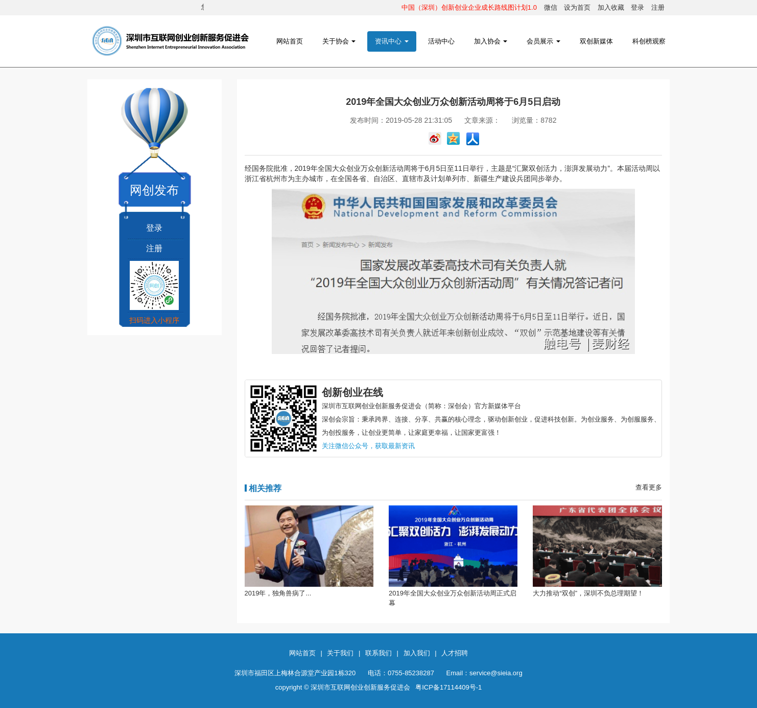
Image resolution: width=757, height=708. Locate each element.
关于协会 (339, 41)
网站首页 (289, 41)
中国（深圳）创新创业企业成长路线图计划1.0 (469, 7)
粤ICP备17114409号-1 (448, 687)
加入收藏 (611, 7)
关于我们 (340, 653)
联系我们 (378, 653)
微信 (550, 7)
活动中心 (441, 41)
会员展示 (543, 41)
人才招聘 (454, 653)
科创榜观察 (649, 41)
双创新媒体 (596, 41)
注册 (658, 7)
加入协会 (491, 41)
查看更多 (648, 487)
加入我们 (417, 653)
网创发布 (154, 190)
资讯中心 (392, 41)
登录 (637, 7)
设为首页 (577, 7)
